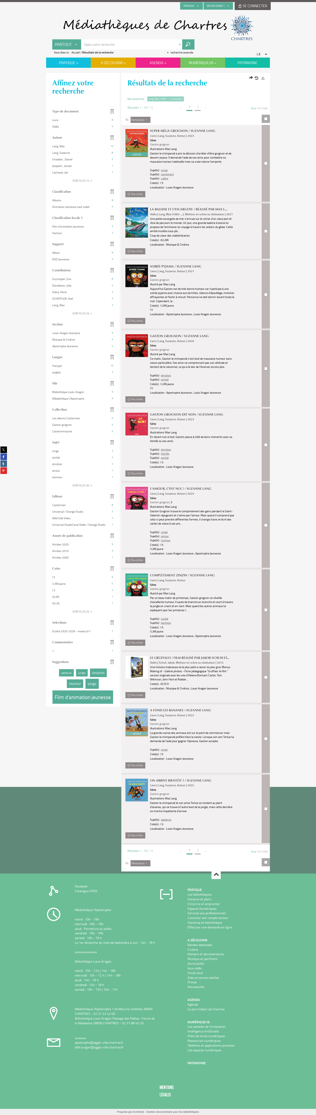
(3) (82, 313)
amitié (165, 379)
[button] (83, 120)
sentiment (167, 174)
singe (164, 170)
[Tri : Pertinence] (140, 120)
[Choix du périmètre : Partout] (66, 44)
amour (165, 536)
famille (165, 454)
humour (166, 540)
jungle (164, 619)
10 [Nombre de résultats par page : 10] (252, 108)
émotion (166, 375)
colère (164, 178)
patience (166, 820)
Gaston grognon (159, 144)
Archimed (138, 1111)
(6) (82, 485)
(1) (82, 180)
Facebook (81, 886)
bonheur (166, 623)
